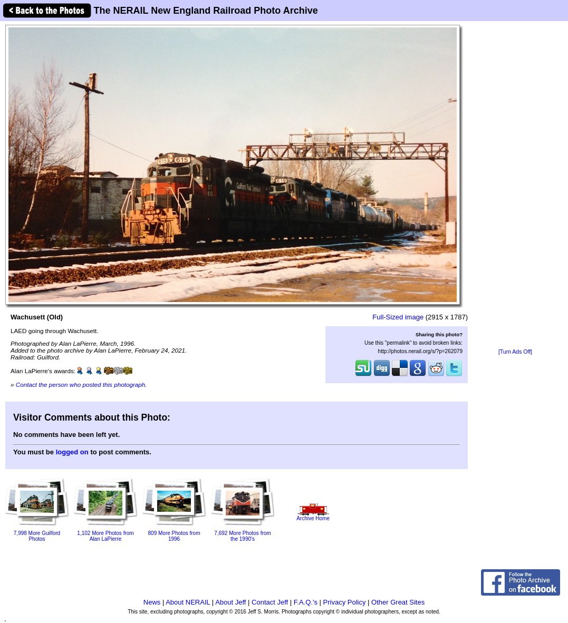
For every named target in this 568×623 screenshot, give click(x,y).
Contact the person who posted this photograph (81, 384)
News (152, 602)
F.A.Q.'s (305, 602)
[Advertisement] (515, 185)
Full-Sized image (397, 317)
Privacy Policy (344, 602)
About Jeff (230, 602)
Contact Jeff (270, 602)
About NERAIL (188, 602)
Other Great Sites (398, 602)
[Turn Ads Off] (515, 352)
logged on (72, 452)
